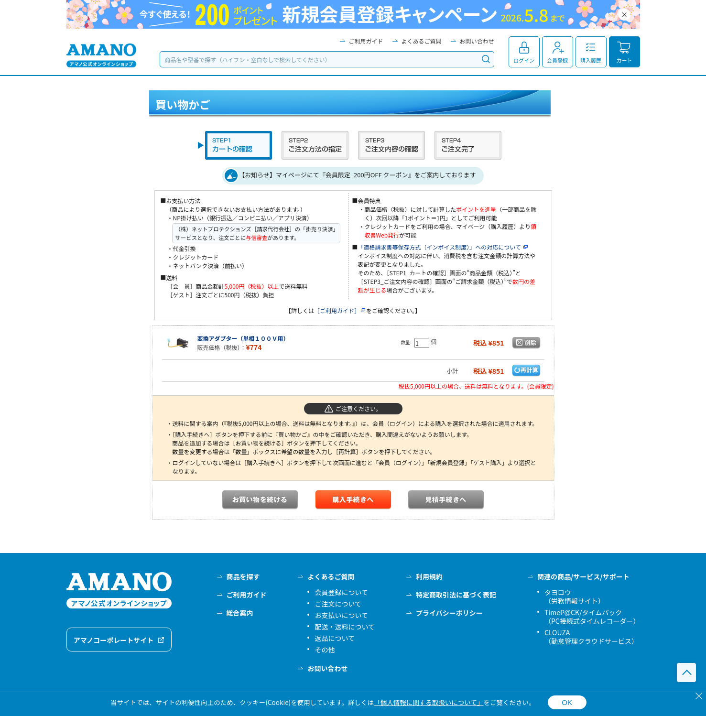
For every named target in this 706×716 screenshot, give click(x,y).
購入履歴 (590, 60)
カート (624, 60)
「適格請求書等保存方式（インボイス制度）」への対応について (443, 247)
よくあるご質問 (421, 41)
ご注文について (338, 603)
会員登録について (341, 592)
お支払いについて (341, 615)
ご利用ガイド (365, 41)
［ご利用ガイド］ (340, 310)
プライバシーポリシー (449, 612)
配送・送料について (345, 626)
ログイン (523, 60)
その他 (325, 649)
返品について (335, 638)
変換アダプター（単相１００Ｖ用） (243, 338)
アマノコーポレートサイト (114, 640)
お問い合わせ (476, 41)
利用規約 (429, 576)
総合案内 (240, 612)
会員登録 (557, 60)
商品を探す (243, 576)
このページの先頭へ (686, 672)
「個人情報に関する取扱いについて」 (428, 702)
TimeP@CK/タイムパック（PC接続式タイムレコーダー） (592, 616)
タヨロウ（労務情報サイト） (574, 596)
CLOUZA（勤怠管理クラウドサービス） (591, 636)
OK (567, 702)
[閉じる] (698, 696)
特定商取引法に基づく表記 (456, 594)
